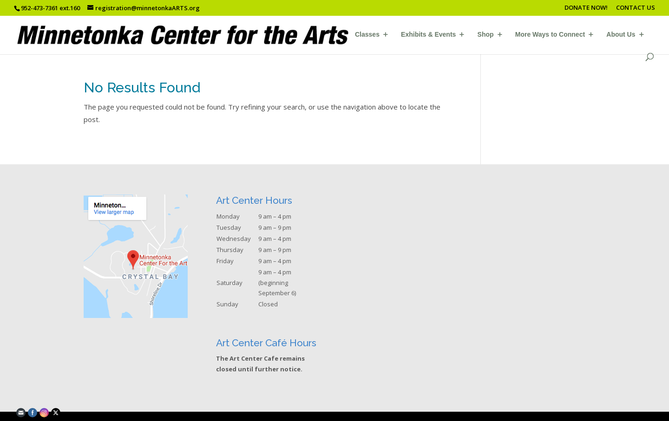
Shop (486, 34)
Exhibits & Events (428, 34)
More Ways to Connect (550, 34)
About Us (620, 34)
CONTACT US (635, 8)
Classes (367, 34)
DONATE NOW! (586, 8)
